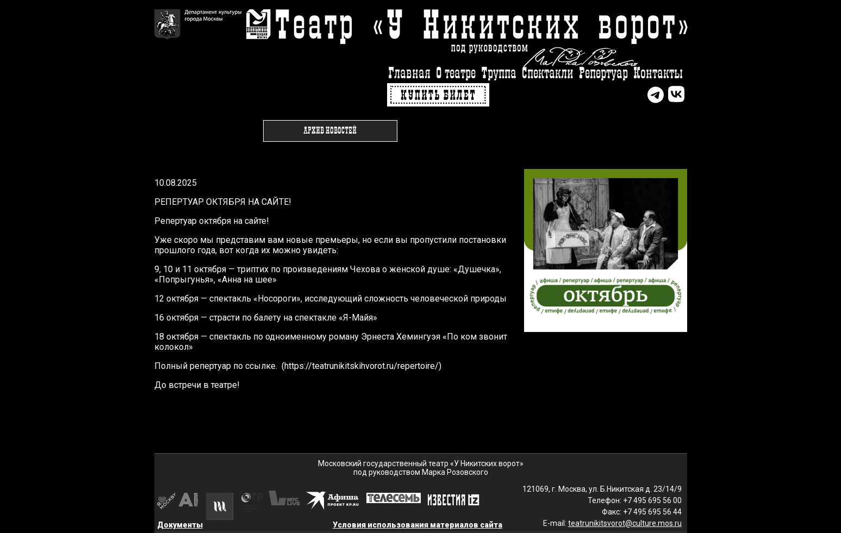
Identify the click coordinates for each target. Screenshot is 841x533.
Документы (180, 525)
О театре (456, 73)
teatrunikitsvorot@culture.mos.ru (625, 523)
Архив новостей (330, 131)
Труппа (498, 73)
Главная (409, 73)
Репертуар (603, 73)
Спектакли (548, 73)
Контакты (658, 73)
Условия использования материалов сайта (417, 525)
